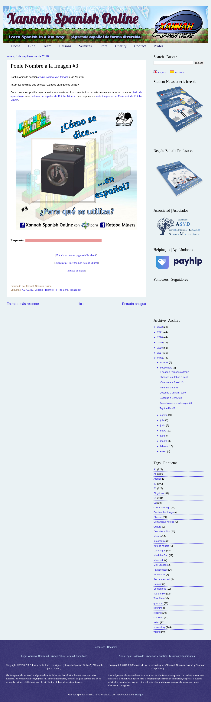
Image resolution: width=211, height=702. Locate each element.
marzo (163, 441)
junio (163, 425)
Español (39, 289)
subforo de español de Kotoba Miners (53, 96)
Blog (31, 46)
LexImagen (160, 550)
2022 (160, 326)
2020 (160, 337)
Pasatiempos (160, 569)
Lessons (65, 46)
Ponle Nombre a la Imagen (53, 77)
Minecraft (159, 560)
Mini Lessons (161, 564)
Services (85, 46)
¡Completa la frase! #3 (171, 382)
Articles (157, 478)
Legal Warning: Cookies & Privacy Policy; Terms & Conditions (54, 656)
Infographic (160, 541)
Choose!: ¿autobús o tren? (174, 377)
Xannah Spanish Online (72, 18)
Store (103, 46)
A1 (23, 289)
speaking (158, 617)
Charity (120, 46)
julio (162, 420)
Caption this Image (164, 512)
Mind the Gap (161, 555)
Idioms (157, 536)
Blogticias (159, 493)
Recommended (162, 579)
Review (157, 584)
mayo (163, 430)
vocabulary (75, 289)
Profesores (159, 574)
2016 (160, 358)
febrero (164, 446)
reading (158, 612)
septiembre (166, 367)
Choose (158, 517)
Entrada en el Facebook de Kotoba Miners (76, 263)
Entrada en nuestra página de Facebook (76, 255)
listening (158, 607)
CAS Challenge (162, 507)
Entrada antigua (134, 304)
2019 (160, 342)
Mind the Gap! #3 (169, 387)
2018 (160, 347)
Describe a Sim (162, 531)
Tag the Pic (51, 289)
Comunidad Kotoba (164, 521)
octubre (164, 362)
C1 (155, 498)
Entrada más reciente (23, 304)
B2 (155, 488)
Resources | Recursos (105, 647)
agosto (164, 415)
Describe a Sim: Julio (171, 397)
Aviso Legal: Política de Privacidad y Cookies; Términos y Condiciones (157, 656)
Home (15, 46)
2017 (160, 352)
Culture (157, 526)
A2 (27, 289)
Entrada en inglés (76, 270)
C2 (155, 502)
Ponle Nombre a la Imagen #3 (176, 403)
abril (162, 435)
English (160, 72)
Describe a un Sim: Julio (173, 392)
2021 (160, 332)
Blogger (139, 694)
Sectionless (160, 588)
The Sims (63, 289)
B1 (31, 289)
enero (163, 451)
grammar (158, 603)
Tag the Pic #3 (167, 408)
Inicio (80, 304)
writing (157, 631)
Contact (140, 46)
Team (47, 46)
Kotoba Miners (161, 545)
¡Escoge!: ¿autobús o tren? (174, 372)
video (156, 622)
